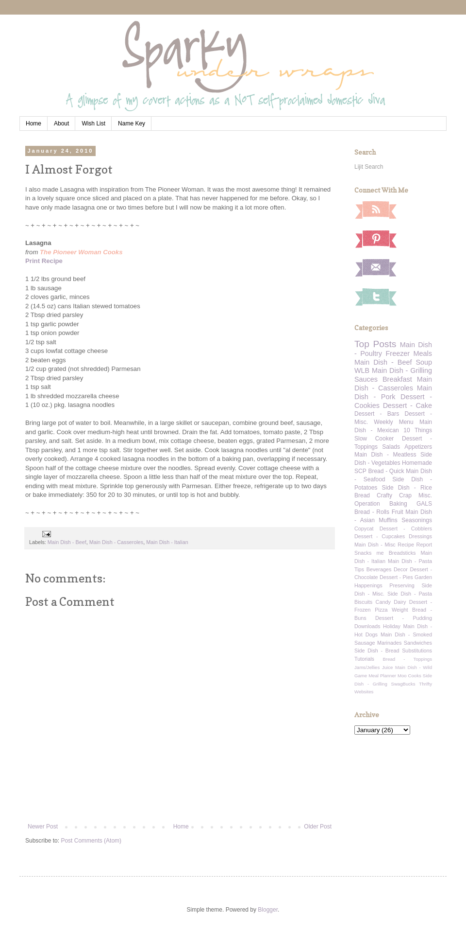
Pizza (381, 610)
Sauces (366, 379)
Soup (424, 362)
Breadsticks (402, 553)
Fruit (397, 512)
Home (33, 123)
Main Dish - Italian (167, 542)
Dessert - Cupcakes (379, 536)
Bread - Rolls (371, 512)
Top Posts (375, 344)
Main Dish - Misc (375, 544)
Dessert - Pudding (403, 618)
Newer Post (43, 826)
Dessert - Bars (376, 413)
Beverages (379, 569)
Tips (359, 569)
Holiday (391, 626)
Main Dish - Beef (67, 542)
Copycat (364, 528)
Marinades (389, 643)
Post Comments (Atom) (91, 840)
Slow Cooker (374, 438)
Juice (387, 667)
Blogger (268, 909)
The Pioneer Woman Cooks (81, 252)
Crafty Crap (394, 495)
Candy (383, 602)
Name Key (131, 123)
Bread (362, 495)
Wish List (93, 123)
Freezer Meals (409, 353)
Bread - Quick (386, 471)
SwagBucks (403, 684)
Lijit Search (368, 166)
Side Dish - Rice (407, 487)
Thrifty (425, 684)
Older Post (318, 826)
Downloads (367, 626)
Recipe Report (415, 544)
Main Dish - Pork (393, 392)
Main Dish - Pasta (410, 561)
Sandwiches (418, 643)
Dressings (420, 536)
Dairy (400, 602)
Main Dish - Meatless (385, 454)
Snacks (362, 553)
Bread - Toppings (407, 659)
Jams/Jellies (367, 667)
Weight (400, 610)
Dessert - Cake (407, 405)
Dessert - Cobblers (406, 528)
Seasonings (416, 520)
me (380, 553)
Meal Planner (382, 675)
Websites (363, 691)
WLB (361, 370)
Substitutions (417, 650)
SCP (360, 471)
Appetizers (418, 446)
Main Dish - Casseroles (116, 542)
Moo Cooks (409, 675)
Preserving (402, 585)
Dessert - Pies (396, 577)
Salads (391, 446)
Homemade (417, 462)
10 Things (417, 430)
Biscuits (363, 602)
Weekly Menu (393, 422)
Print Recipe (44, 260)
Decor (401, 569)
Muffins (388, 520)
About (61, 123)
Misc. (425, 495)
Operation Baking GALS (393, 503)
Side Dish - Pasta (409, 594)
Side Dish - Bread (376, 650)
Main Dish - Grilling (402, 370)
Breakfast (397, 379)
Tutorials (364, 659)
